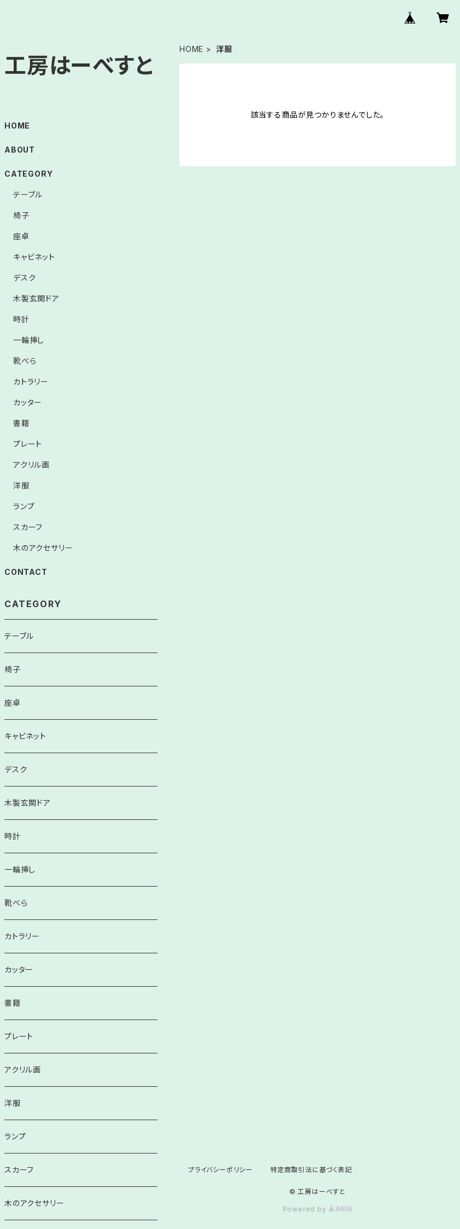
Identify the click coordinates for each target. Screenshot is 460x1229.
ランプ (23, 506)
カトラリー (31, 381)
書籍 (21, 423)
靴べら (24, 360)
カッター (27, 402)
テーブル (28, 194)
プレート (27, 444)
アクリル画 (31, 464)
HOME (191, 49)
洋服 (21, 485)
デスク (24, 277)
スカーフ (28, 527)
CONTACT (26, 571)
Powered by (318, 1209)
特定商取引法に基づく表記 (311, 1170)
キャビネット (34, 256)
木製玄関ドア (36, 298)
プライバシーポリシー (220, 1170)
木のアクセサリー (43, 547)
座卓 (21, 236)
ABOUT (19, 149)
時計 (21, 319)
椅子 (21, 215)
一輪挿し (28, 340)
